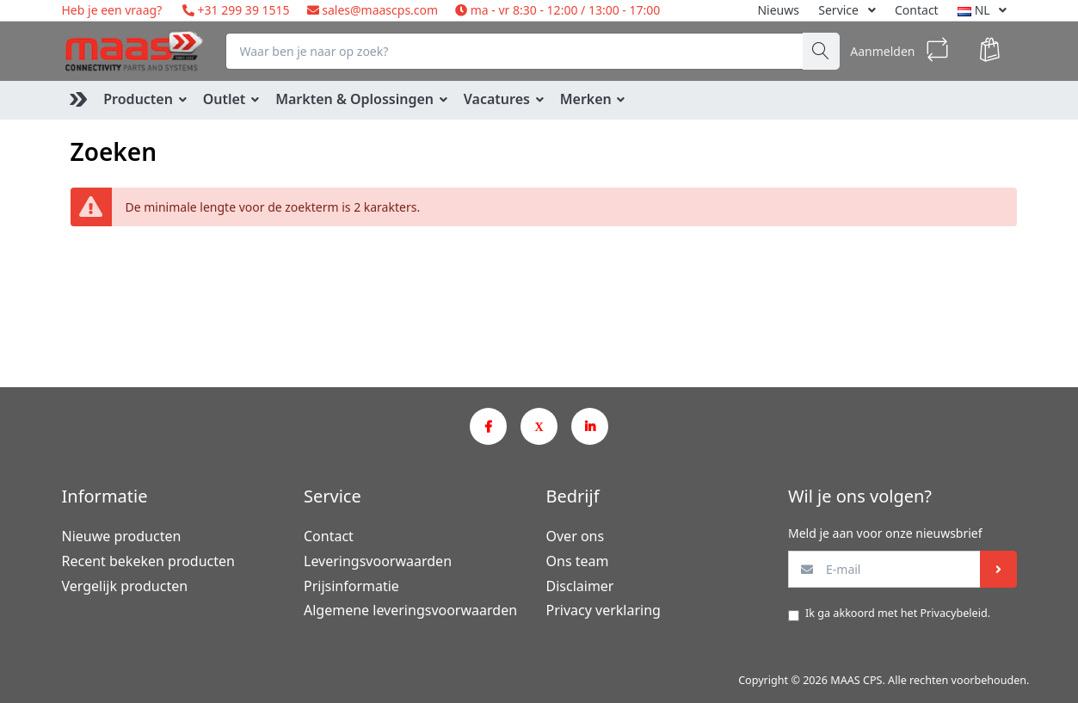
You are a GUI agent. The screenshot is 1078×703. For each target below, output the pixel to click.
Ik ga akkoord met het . (897, 613)
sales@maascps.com (380, 10)
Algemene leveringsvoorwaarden (410, 610)
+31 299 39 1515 (242, 10)
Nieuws (778, 10)
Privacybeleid (953, 613)
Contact (917, 10)
